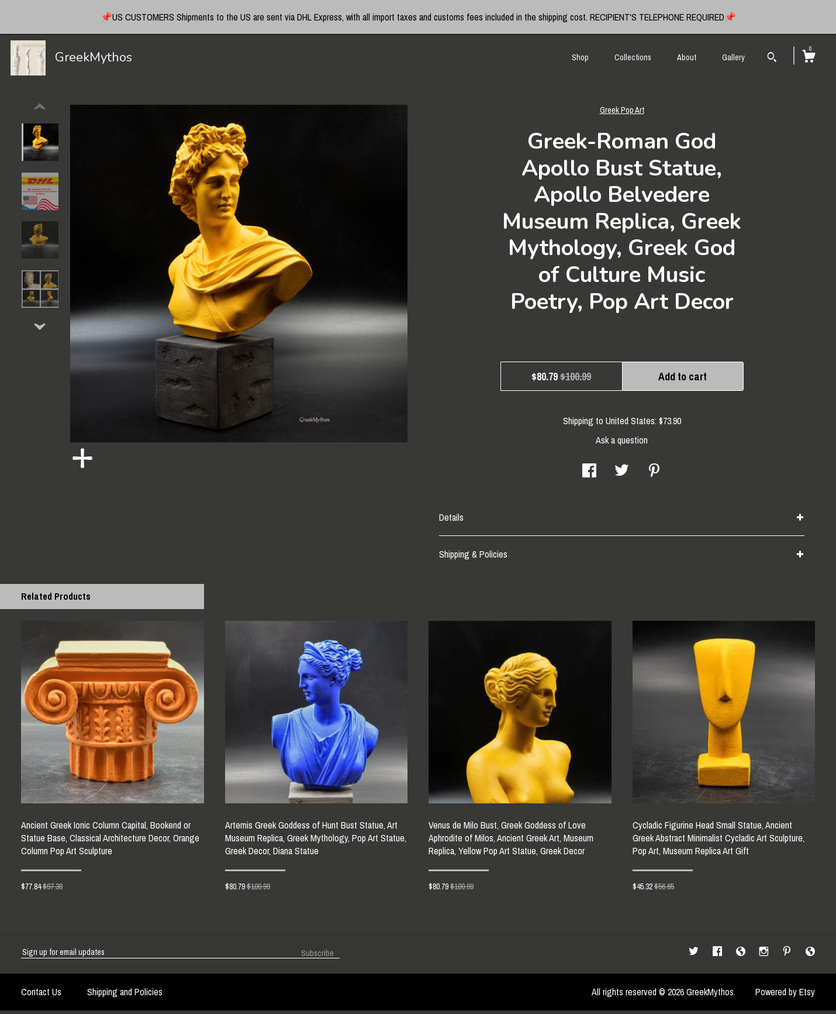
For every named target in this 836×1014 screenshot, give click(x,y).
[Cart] (808, 58)
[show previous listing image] (39, 110)
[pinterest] (788, 954)
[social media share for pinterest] (654, 475)
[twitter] (695, 954)
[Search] (772, 58)
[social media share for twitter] (621, 475)
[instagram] (765, 954)
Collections (632, 57)
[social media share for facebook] (589, 475)
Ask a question (622, 443)
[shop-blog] (742, 954)
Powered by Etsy (785, 995)
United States (630, 424)
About (686, 57)
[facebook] (718, 954)
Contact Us (41, 995)
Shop (580, 57)
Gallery (733, 57)
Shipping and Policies (125, 995)
